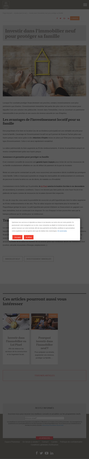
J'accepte (17, 237)
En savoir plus (62, 231)
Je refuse (29, 237)
